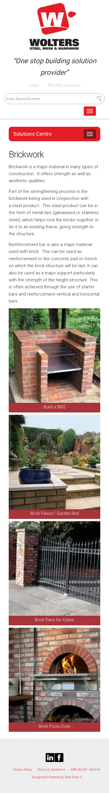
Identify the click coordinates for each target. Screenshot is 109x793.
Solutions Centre (32, 134)
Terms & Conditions (51, 770)
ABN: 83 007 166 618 (85, 770)
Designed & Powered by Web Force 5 (57, 777)
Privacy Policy (22, 770)
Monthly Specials (64, 85)
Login (33, 85)
